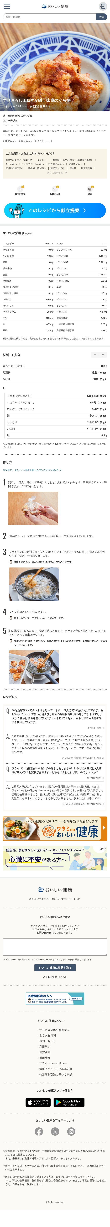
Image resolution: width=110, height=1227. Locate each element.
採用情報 (44, 1058)
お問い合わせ (44, 932)
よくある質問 (50, 976)
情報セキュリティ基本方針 (55, 1069)
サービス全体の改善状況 (54, 1030)
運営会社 (44, 1052)
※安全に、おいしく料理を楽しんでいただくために (30, 469)
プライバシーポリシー (53, 1063)
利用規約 (44, 1046)
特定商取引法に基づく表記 (55, 1074)
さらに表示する (55, 172)
